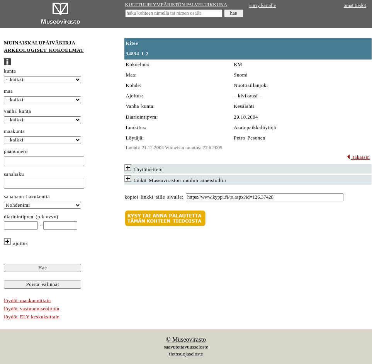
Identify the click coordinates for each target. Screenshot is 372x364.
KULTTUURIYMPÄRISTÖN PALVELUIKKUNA (176, 4)
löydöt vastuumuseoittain (31, 308)
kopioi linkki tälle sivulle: (154, 197)
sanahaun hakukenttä (27, 196)
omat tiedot (355, 5)
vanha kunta (17, 111)
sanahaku (14, 174)
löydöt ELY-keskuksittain (31, 317)
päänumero (15, 151)
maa (8, 91)
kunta (10, 71)
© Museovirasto (186, 339)
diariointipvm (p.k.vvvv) (31, 216)
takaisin (358, 157)
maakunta (14, 131)
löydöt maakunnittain (27, 300)
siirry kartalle (263, 5)
